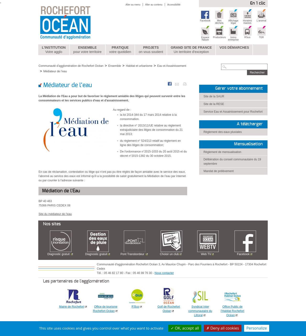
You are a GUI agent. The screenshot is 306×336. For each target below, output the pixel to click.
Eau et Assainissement (171, 66)
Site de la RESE (213, 104)
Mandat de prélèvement (218, 171)
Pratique (120, 50)
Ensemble (87, 50)
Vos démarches (234, 47)
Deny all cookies (222, 328)
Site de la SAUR (213, 96)
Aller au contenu (153, 4)
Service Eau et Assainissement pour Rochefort (232, 111)
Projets (151, 50)
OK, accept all (185, 328)
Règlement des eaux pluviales (222, 132)
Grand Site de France (191, 50)
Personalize (256, 328)
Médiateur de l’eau (55, 71)
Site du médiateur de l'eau (55, 214)
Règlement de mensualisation (222, 152)
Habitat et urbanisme (139, 66)
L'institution (54, 50)
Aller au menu (133, 4)
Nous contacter (164, 273)
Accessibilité (173, 4)
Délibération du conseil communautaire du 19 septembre (232, 161)
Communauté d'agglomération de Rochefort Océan (70, 66)
